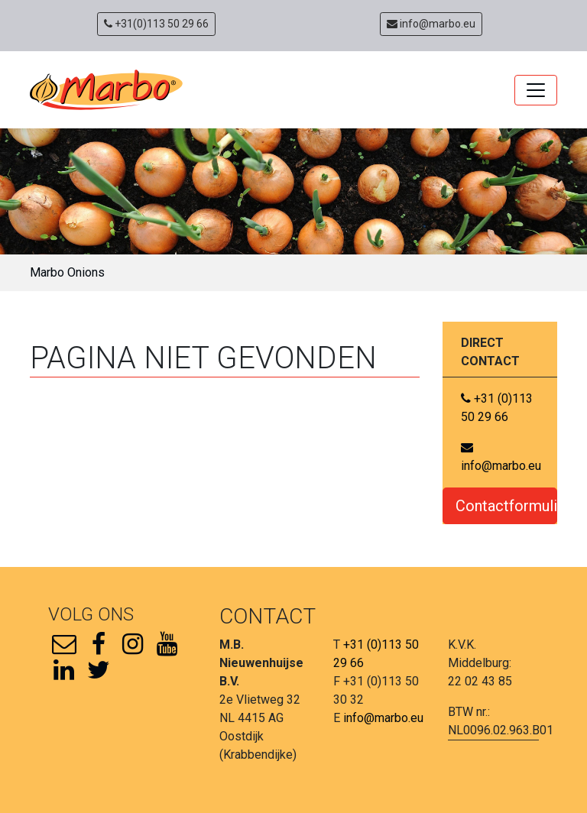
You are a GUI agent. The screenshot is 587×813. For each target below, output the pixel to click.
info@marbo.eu (431, 24)
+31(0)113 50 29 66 (156, 24)
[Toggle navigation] (535, 90)
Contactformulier (506, 506)
